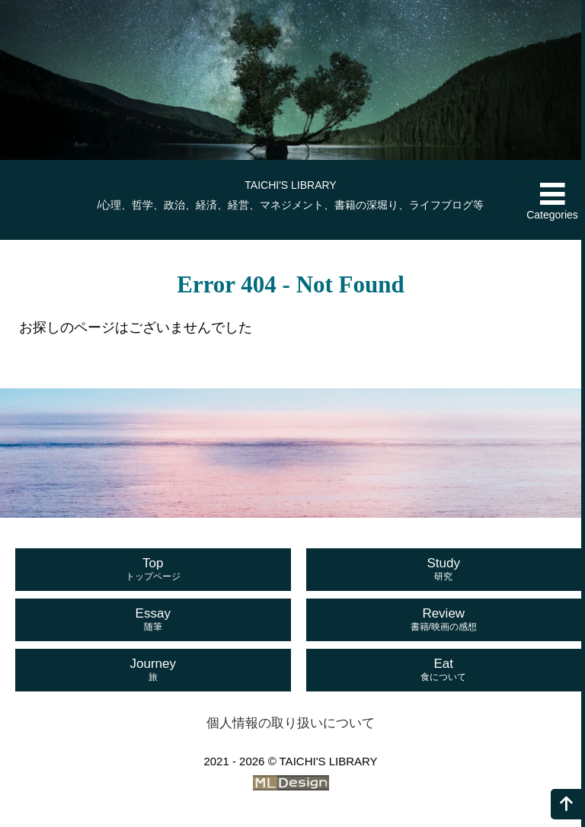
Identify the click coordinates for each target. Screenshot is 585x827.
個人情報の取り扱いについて (290, 723)
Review (444, 620)
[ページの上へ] (566, 804)
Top (153, 569)
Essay (153, 620)
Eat (444, 670)
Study (444, 569)
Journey (153, 670)
